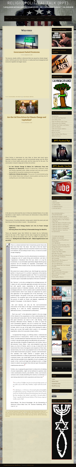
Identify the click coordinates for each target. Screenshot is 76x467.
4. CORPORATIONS (57, 206)
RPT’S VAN (67, 18)
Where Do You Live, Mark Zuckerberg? (58, 274)
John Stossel (18, 96)
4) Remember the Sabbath (58, 123)
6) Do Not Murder (56, 127)
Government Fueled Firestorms (27, 52)
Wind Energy (44, 414)
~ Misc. (60, 18)
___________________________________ (62, 210)
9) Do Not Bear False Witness (59, 134)
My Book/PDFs (25, 18)
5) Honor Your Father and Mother (60, 125)
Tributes (54, 18)
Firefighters (27, 413)
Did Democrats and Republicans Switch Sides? (60, 240)
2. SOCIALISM (55, 203)
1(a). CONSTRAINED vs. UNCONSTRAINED (58, 214)
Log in (53, 379)
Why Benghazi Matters (58, 277)
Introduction (55, 116)
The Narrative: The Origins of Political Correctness (59, 261)
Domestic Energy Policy (13, 413)
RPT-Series (40, 18)
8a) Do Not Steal (56, 132)
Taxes (22, 412)
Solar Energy (31, 414)
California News (37, 412)
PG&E (14, 414)
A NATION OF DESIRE (58, 236)
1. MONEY (54, 201)
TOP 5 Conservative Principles (60, 272)
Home (7, 18)
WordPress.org (56, 386)
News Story (10, 412)
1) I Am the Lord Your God (59, 118)
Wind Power (7, 416)
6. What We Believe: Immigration (60, 228)
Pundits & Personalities (16, 412)
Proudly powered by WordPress (12, 465)
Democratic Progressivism (14, 411)
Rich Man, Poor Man (57, 253)
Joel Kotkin (10, 414)
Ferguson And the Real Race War (60, 245)
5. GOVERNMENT (56, 208)
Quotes (33, 18)
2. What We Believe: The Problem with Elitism (60, 220)
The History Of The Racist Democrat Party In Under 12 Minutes (61, 256)
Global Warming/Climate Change (37, 411)
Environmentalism (21, 413)
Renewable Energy (19, 414)
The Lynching (55, 258)
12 (11, 18)
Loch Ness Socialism (57, 250)
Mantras (16, 18)
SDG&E (26, 414)
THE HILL (35, 414)
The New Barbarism (57, 263)
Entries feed (55, 381)
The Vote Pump (56, 268)
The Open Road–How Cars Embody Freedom (61, 265)
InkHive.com (30, 465)
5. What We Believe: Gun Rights (60, 226)
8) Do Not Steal (56, 130)
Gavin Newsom (26, 96)
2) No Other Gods (56, 120)
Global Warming (41, 413)
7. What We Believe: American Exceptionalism (60, 230)
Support (47, 18)
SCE (24, 414)
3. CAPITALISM (56, 205)
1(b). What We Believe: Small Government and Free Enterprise (60, 217)
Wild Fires (32, 96)
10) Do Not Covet (56, 136)
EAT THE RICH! (56, 243)
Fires (30, 413)
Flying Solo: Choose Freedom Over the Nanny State (61, 247)
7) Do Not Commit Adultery (59, 129)
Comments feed (56, 383)
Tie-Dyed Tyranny (56, 270)
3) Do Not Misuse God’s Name (59, 121)
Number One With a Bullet (59, 252)
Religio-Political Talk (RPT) (38, 3)
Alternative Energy (30, 412)
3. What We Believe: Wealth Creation (61, 223)
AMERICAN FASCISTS (58, 238)
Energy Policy (21, 411)
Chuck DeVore (43, 412)
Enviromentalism (12, 96)
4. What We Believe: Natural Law (60, 224)
